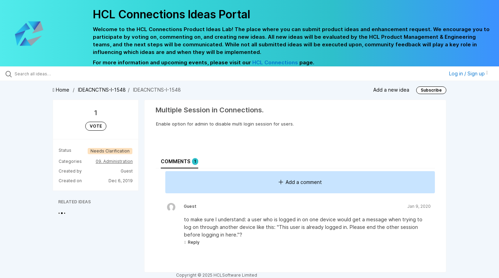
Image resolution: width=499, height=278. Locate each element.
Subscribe (431, 90)
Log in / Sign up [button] (468, 73)
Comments (179, 161)
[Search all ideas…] (58, 74)
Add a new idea (391, 90)
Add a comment (300, 182)
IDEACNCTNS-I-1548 (102, 90)
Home (62, 90)
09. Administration (114, 161)
